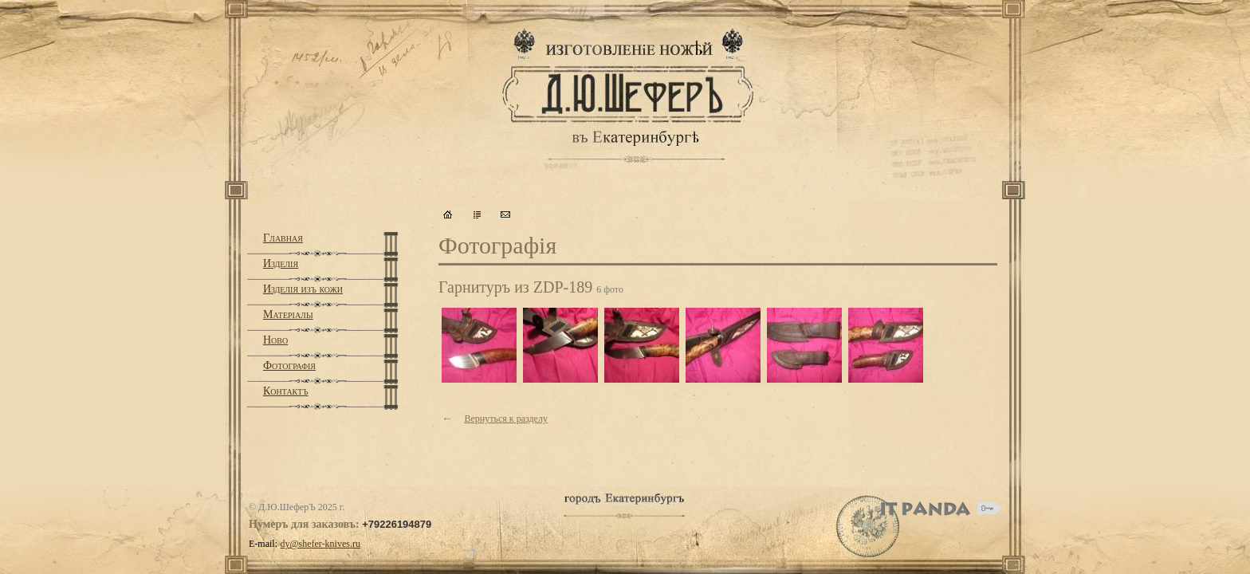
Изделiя (280, 263)
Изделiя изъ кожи (303, 289)
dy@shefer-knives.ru (320, 543)
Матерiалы (288, 314)
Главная (283, 238)
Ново (275, 340)
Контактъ (285, 391)
